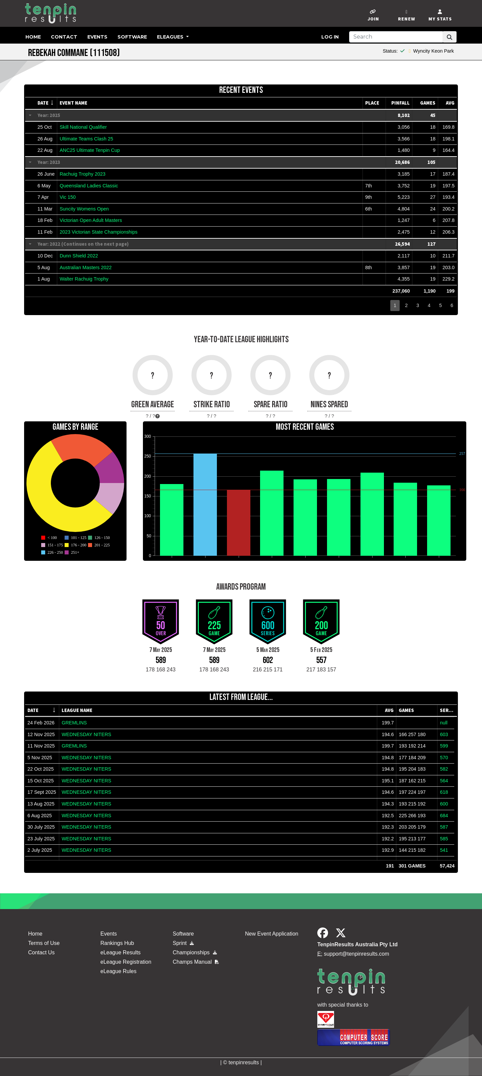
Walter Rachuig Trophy (84, 279)
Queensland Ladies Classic (89, 185)
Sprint (183, 943)
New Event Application (271, 934)
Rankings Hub (117, 943)
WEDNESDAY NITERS (86, 734)
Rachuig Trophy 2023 (82, 174)
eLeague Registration (125, 962)
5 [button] (440, 305)
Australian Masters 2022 (85, 267)
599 (444, 746)
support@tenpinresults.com (356, 954)
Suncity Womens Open (84, 209)
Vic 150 (68, 197)
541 (444, 850)
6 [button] (452, 305)
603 (444, 734)
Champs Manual (196, 962)
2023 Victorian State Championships (99, 232)
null (443, 722)
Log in (330, 37)
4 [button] (429, 305)
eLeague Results (120, 952)
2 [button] (406, 305)
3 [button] (417, 305)
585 (444, 838)
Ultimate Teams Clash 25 (86, 138)
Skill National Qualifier (83, 127)
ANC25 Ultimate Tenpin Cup (90, 150)
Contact (64, 37)
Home (33, 37)
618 (444, 792)
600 (444, 803)
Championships (195, 952)
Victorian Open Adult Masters (91, 220)
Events (97, 37)
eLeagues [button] (171, 37)
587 (444, 827)
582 (444, 769)
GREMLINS (74, 722)
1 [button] (395, 305)
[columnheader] (46, 103)
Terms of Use (44, 943)
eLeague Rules (118, 971)
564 (444, 780)
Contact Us (41, 952)
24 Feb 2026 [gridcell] (41, 722)
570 (444, 757)
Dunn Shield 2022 (79, 255)
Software (132, 37)
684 (444, 815)
